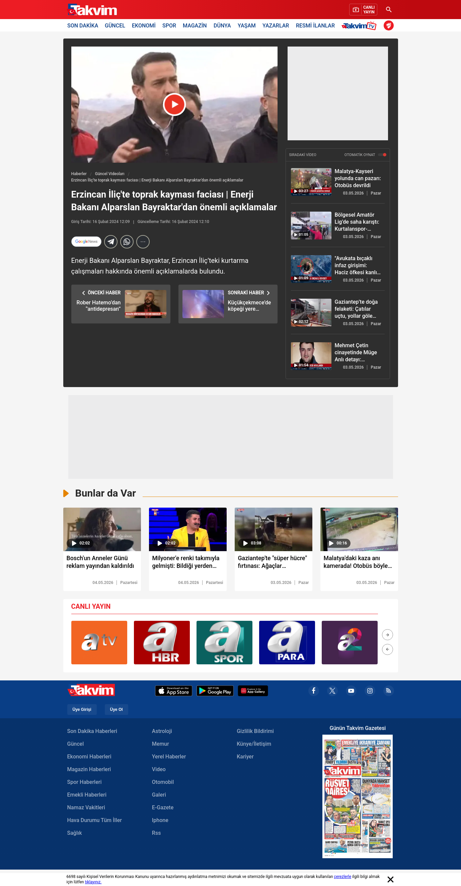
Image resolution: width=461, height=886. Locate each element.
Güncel (75, 744)
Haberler (79, 173)
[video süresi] (102, 529)
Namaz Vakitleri (86, 808)
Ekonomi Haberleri (89, 757)
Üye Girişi (82, 710)
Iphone (160, 820)
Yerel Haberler (169, 757)
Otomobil (163, 782)
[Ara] (389, 9)
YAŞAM (247, 25)
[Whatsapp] (127, 241)
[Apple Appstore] (174, 691)
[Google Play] (215, 691)
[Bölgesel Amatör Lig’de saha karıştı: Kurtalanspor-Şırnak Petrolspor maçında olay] (311, 225)
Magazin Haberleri (89, 769)
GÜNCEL (115, 25)
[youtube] (351, 691)
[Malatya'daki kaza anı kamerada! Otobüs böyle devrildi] (359, 564)
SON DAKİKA (82, 25)
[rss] (388, 691)
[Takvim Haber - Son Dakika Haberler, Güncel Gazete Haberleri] (92, 10)
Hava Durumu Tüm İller (94, 820)
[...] (143, 241)
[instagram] (370, 691)
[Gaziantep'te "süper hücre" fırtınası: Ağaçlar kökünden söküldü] (273, 564)
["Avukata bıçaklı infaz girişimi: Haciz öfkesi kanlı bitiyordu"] (311, 269)
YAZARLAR (275, 25)
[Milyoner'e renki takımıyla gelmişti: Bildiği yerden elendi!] (188, 564)
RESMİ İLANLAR (315, 25)
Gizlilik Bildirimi (255, 731)
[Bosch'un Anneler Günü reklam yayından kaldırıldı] (102, 564)
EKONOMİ (144, 25)
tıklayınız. (93, 882)
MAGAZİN (195, 25)
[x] (332, 691)
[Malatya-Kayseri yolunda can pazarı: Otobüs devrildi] (311, 182)
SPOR (169, 25)
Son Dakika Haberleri (92, 731)
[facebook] (313, 691)
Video (159, 769)
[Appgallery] (253, 691)
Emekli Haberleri (87, 795)
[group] (99, 643)
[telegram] (111, 241)
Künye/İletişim (254, 744)
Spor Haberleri (84, 782)
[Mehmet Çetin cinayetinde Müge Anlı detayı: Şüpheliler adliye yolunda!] (311, 356)
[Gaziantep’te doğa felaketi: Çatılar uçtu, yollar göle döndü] (311, 312)
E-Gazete (162, 808)
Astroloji (162, 731)
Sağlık (74, 833)
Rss (156, 833)
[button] (387, 635)
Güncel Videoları (110, 173)
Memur (160, 744)
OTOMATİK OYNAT (365, 155)
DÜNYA (222, 25)
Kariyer (245, 757)
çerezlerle (343, 876)
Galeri (159, 795)
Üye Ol (116, 710)
